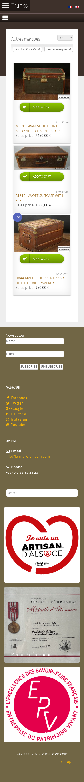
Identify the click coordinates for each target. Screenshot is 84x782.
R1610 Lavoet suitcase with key (39, 198)
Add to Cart (42, 107)
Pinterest (16, 414)
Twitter (14, 403)
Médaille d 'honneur (31, 654)
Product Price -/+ (26, 49)
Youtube (15, 425)
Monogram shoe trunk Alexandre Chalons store (38, 128)
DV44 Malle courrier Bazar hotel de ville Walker (40, 280)
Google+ (15, 409)
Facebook (16, 398)
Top (65, 761)
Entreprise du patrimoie (35, 734)
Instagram (17, 419)
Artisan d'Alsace (27, 574)
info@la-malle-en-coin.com (28, 456)
